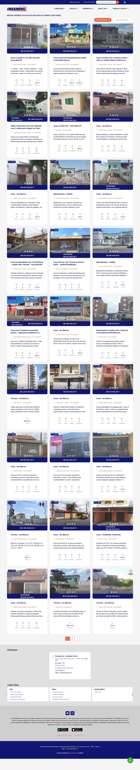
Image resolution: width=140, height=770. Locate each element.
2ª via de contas (15, 692)
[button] (125, 2)
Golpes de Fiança (58, 694)
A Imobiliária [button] (59, 8)
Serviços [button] (73, 8)
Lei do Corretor (58, 697)
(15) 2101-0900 (60, 665)
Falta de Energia (15, 697)
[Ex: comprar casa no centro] (106, 2)
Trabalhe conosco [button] (120, 8)
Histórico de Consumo (17, 699)
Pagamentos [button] (88, 8)
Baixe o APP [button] (102, 8)
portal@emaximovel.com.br (64, 668)
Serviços (98, 692)
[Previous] (10, 36)
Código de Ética (58, 692)
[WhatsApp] (130, 760)
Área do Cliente (75, 2)
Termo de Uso (78, 735)
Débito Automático (16, 694)
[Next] (44, 36)
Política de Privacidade (64, 735)
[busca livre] (117, 2)
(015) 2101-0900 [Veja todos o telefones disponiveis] (89, 2)
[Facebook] (68, 713)
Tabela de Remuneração (61, 699)
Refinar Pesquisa (103, 20)
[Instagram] (72, 713)
